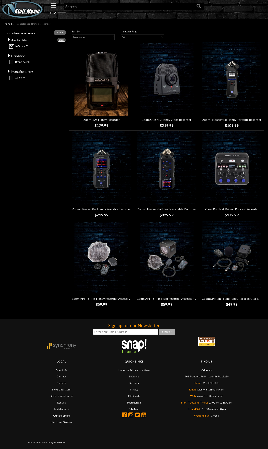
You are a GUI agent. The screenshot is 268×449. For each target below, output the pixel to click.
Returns (134, 383)
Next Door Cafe (61, 389)
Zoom (20, 77)
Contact (61, 376)
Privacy (134, 389)
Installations (61, 409)
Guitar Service (61, 415)
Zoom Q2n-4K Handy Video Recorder (166, 120)
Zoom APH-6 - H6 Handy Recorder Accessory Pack (105, 298)
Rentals (61, 402)
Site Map (134, 409)
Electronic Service (61, 422)
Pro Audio (9, 24)
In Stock (21, 46)
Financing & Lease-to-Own (134, 369)
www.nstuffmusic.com (210, 396)
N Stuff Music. (41, 442)
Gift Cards (134, 396)
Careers (61, 383)
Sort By (76, 31)
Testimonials (134, 402)
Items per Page (129, 31)
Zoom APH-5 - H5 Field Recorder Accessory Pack (169, 298)
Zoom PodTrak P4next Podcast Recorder (232, 209)
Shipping (134, 376)
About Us (61, 369)
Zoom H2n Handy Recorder (101, 120)
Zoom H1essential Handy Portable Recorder (231, 120)
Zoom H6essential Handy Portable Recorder (166, 209)
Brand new (23, 61)
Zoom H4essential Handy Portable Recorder (101, 209)
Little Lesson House (61, 396)
